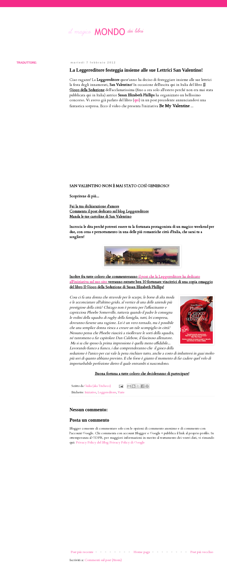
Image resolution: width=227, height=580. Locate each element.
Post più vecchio (201, 552)
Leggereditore (107, 392)
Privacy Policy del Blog (92, 442)
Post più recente (82, 552)
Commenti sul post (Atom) (103, 560)
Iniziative (90, 392)
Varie (121, 392)
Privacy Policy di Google (127, 442)
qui (136, 100)
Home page (142, 552)
